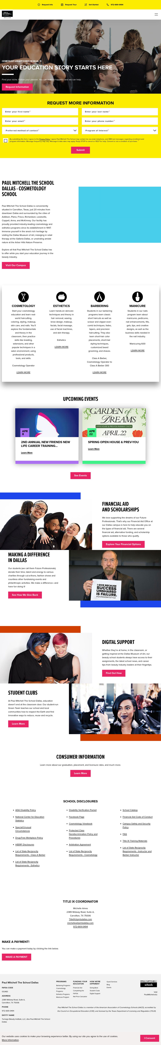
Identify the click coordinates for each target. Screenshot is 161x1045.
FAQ (125, 834)
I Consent (149, 1038)
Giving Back (94, 988)
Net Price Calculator (80, 997)
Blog (108, 985)
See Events (80, 475)
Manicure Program (62, 997)
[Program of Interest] (120, 130)
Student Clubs (95, 991)
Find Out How (114, 673)
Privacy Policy (44, 139)
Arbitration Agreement (80, 844)
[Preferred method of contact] (40, 130)
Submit (80, 150)
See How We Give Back (25, 594)
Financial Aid (77, 988)
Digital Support (95, 994)
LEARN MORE (23, 372)
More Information (10, 1040)
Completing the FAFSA (78, 992)
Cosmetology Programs (61, 989)
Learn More (18, 723)
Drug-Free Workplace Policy (29, 837)
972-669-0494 (80, 926)
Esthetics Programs (63, 994)
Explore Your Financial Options (123, 544)
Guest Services (112, 982)
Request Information (17, 86)
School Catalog (130, 810)
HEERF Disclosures (24, 844)
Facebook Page (76, 816)
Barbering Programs (63, 986)
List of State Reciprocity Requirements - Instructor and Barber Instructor (137, 851)
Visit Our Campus (16, 265)
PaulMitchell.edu (150, 994)
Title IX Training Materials (135, 840)
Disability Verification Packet (83, 810)
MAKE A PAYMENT (16, 957)
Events (109, 988)
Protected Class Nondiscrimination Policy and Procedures (83, 834)
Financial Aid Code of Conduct (138, 816)
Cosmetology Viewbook (80, 823)
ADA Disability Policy (25, 810)
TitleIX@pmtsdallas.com (80, 919)
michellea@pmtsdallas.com (80, 923)
